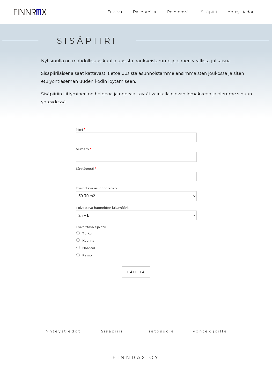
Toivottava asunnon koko (96, 188)
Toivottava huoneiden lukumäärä (102, 207)
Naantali (89, 248)
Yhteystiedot (241, 12)
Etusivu (114, 12)
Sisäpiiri (209, 12)
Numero (83, 149)
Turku (87, 233)
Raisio (87, 255)
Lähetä (136, 271)
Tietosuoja (160, 331)
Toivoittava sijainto (91, 227)
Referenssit (178, 12)
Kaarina (88, 240)
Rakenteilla (144, 12)
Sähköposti (86, 168)
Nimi (80, 129)
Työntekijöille (208, 331)
